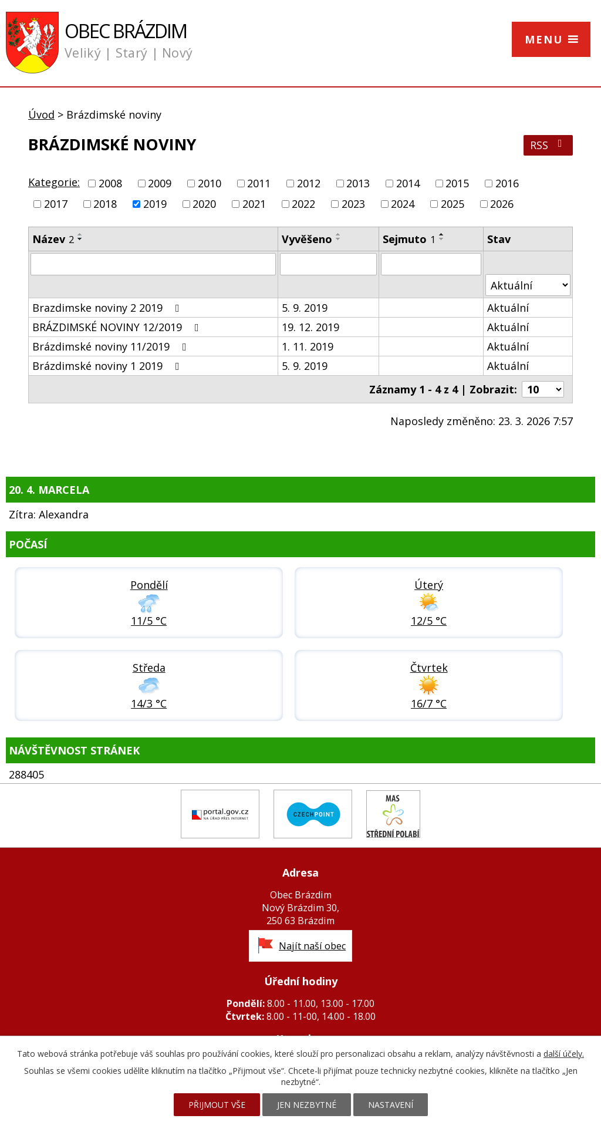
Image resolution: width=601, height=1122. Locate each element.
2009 (159, 183)
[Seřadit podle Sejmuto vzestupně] (441, 234)
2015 (457, 183)
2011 (259, 183)
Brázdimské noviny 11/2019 (111, 346)
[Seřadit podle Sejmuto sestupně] (441, 239)
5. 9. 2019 (304, 308)
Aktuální (508, 308)
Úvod (41, 114)
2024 (402, 204)
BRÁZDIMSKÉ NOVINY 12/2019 (118, 327)
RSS (548, 145)
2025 (452, 204)
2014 (408, 183)
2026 (502, 204)
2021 (254, 204)
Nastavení (390, 1104)
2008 (110, 183)
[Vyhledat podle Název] (153, 264)
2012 (308, 183)
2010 (209, 183)
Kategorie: (54, 182)
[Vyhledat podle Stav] (527, 285)
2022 (303, 204)
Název (53, 239)
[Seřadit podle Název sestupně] (80, 239)
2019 (155, 204)
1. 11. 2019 (307, 346)
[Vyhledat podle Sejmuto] (431, 264)
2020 (204, 204)
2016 (507, 183)
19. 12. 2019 (310, 327)
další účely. (563, 1053)
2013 (358, 183)
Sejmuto (409, 239)
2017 (55, 204)
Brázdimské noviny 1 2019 (108, 366)
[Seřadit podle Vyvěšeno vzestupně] (338, 234)
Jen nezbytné (306, 1104)
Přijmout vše (216, 1104)
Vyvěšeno (307, 239)
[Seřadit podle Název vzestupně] (80, 234)
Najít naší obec (312, 945)
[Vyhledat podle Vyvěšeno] (328, 264)
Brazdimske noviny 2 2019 (108, 308)
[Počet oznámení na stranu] (543, 389)
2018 (105, 204)
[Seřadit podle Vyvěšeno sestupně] (338, 239)
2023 (353, 204)
